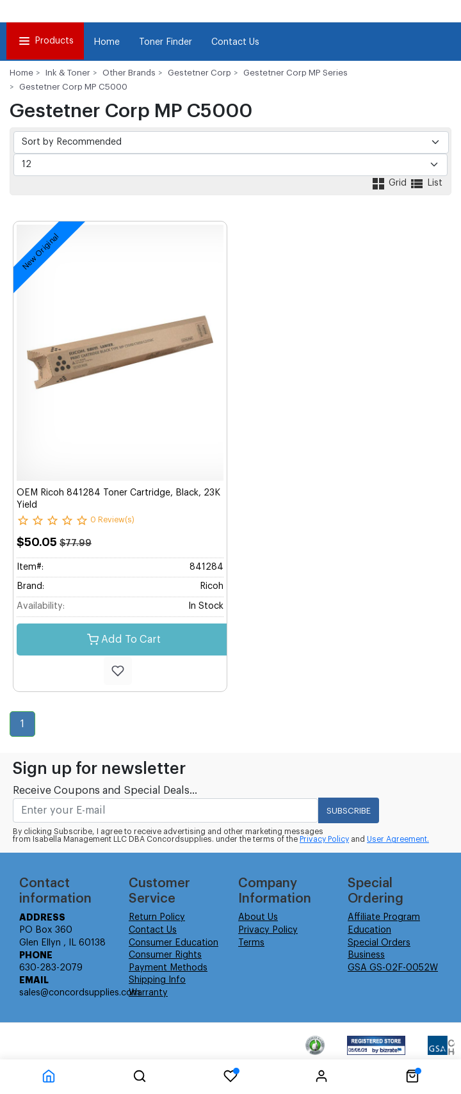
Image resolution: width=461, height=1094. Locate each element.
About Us (258, 917)
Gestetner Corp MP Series (295, 72)
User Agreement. (398, 839)
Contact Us (235, 42)
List (425, 183)
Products (45, 40)
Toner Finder (165, 42)
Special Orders (379, 942)
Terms (251, 942)
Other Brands (129, 72)
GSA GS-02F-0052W (393, 967)
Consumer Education (173, 942)
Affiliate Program (384, 917)
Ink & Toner (67, 72)
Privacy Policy (324, 839)
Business (366, 955)
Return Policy (157, 917)
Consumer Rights (165, 955)
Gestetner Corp (199, 72)
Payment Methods (168, 967)
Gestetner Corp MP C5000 (73, 87)
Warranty (148, 992)
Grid (390, 183)
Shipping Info (157, 980)
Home (106, 42)
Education (369, 930)
